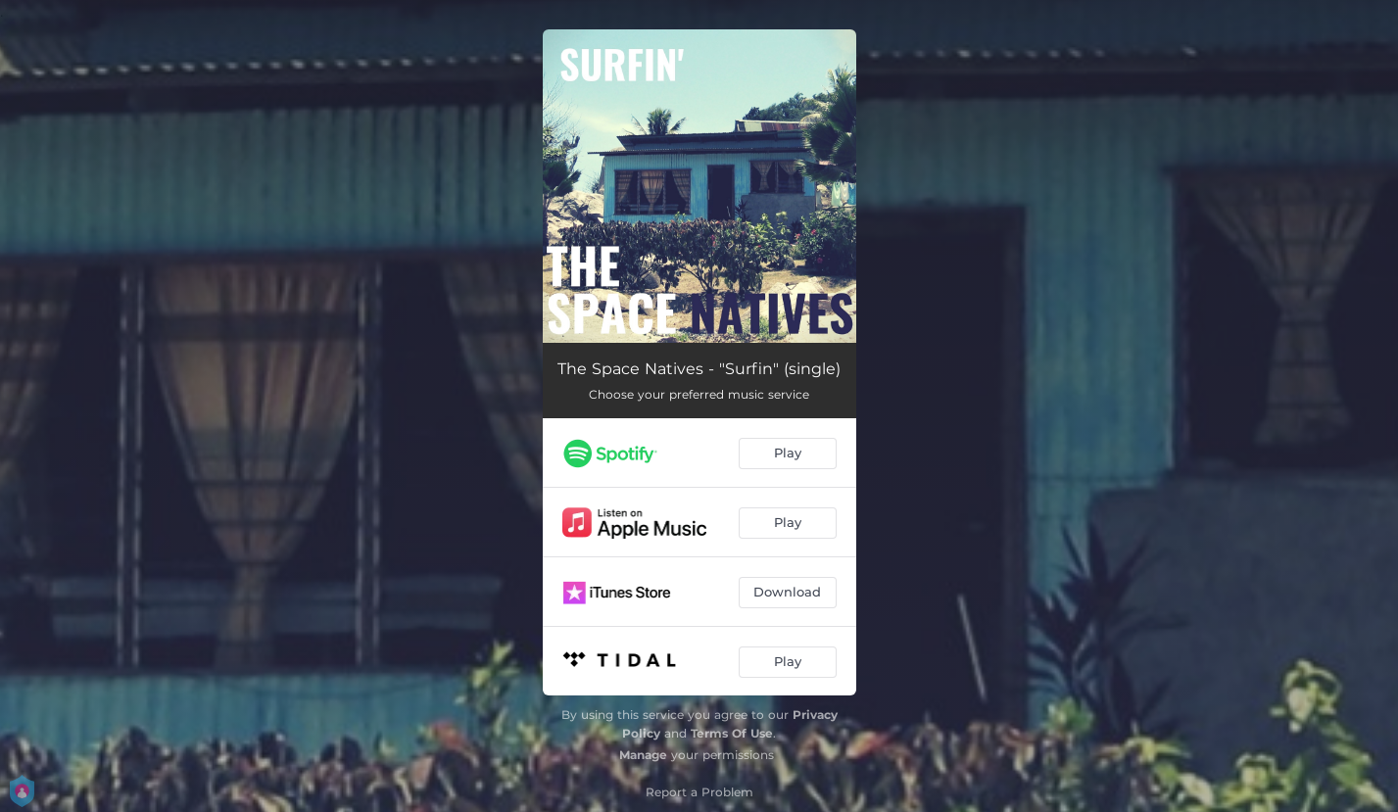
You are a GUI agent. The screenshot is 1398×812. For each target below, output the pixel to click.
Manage (643, 754)
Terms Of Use (732, 733)
